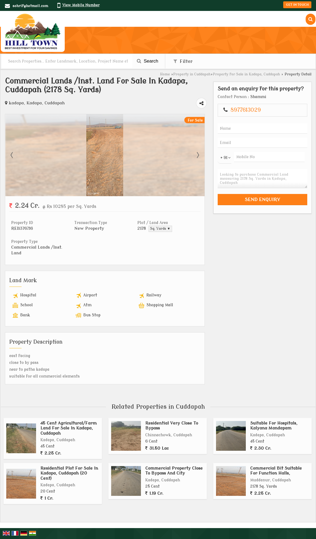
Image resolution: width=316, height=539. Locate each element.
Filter (183, 61)
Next (197, 155)
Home (165, 74)
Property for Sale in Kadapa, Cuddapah (246, 74)
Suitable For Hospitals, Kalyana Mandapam (273, 426)
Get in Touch (297, 5)
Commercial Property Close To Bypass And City (174, 471)
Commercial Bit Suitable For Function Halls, (276, 471)
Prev (12, 155)
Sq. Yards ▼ (160, 229)
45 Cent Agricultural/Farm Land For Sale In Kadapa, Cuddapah (68, 428)
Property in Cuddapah (192, 74)
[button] (81, 5)
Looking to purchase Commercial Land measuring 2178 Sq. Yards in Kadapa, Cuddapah (262, 178)
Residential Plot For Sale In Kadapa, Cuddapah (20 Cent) (69, 473)
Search (147, 61)
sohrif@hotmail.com (30, 6)
